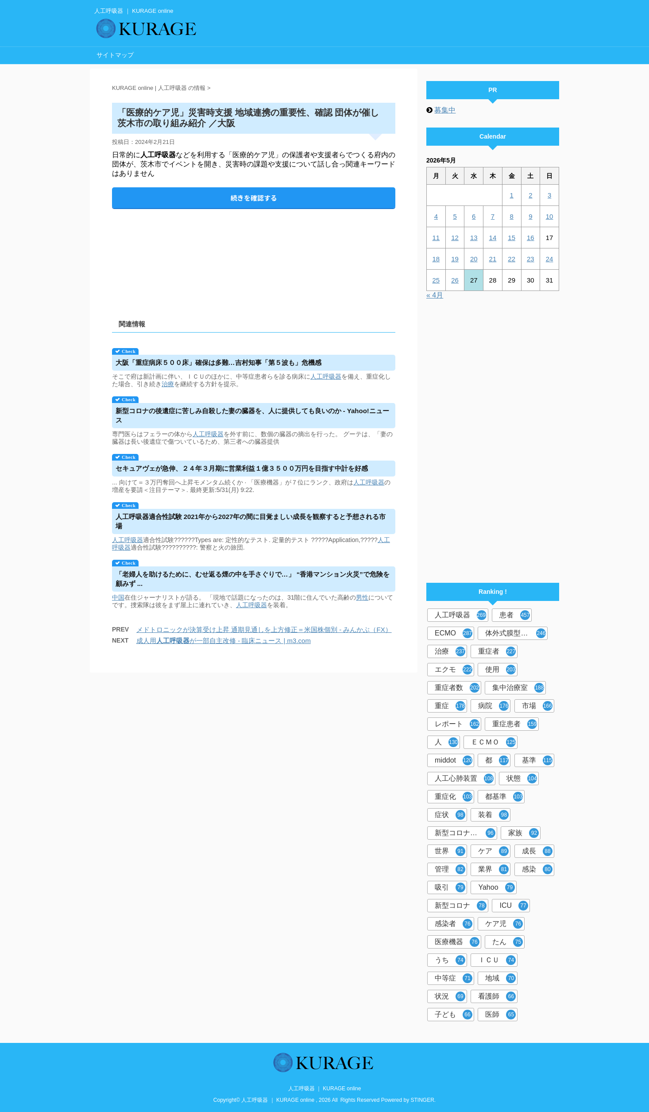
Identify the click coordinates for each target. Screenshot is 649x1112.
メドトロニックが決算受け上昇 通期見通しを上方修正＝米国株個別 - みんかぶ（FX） (264, 629)
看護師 (497, 996)
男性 (362, 597)
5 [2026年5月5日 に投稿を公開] (454, 216)
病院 (493, 706)
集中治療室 (518, 688)
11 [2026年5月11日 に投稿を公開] (436, 237)
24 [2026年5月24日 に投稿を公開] (549, 259)
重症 (450, 706)
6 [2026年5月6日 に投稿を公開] (473, 216)
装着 (493, 815)
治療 (168, 383)
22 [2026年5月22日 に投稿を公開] (511, 259)
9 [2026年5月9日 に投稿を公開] (530, 216)
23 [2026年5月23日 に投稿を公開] (530, 259)
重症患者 (514, 724)
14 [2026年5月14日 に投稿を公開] (493, 237)
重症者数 (457, 688)
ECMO (453, 633)
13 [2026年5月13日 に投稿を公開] (474, 237)
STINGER (422, 1100)
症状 (450, 815)
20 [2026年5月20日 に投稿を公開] (474, 259)
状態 (521, 778)
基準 (537, 760)
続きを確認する (254, 197)
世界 (450, 851)
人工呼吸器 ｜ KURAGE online (324, 1088)
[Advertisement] (253, 256)
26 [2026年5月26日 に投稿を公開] (455, 280)
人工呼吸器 (325, 376)
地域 (500, 978)
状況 (450, 996)
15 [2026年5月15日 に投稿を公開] (511, 237)
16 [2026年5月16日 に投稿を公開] (530, 237)
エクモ (453, 669)
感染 (537, 869)
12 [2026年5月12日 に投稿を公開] (455, 237)
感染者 (453, 924)
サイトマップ (115, 54)
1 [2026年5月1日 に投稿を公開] (511, 195)
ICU (513, 906)
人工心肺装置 (464, 778)
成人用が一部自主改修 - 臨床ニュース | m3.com (223, 640)
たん (507, 942)
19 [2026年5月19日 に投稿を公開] (455, 259)
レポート (457, 724)
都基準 (504, 797)
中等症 (453, 978)
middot (453, 760)
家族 (523, 833)
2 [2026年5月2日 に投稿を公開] (530, 195)
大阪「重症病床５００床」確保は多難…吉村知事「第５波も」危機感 (218, 362)
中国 (118, 597)
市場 (537, 706)
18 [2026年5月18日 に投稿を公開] (436, 259)
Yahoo (496, 887)
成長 (537, 851)
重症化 (453, 797)
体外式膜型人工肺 (515, 633)
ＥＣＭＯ (493, 742)
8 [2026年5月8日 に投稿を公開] (511, 216)
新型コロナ (461, 906)
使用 (500, 669)
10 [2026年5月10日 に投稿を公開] (549, 216)
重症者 (497, 651)
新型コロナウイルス (466, 833)
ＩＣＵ (497, 960)
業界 (493, 869)
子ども (453, 1014)
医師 (500, 1014)
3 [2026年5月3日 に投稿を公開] (549, 195)
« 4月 (434, 295)
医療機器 (457, 942)
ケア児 (504, 924)
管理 (450, 869)
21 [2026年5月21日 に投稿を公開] (493, 259)
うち (450, 960)
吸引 (450, 887)
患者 (514, 615)
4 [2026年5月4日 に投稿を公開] (436, 216)
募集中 (445, 110)
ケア (493, 851)
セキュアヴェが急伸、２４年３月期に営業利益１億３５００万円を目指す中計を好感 (242, 468)
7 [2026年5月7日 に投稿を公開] (492, 216)
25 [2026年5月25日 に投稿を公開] (436, 280)
